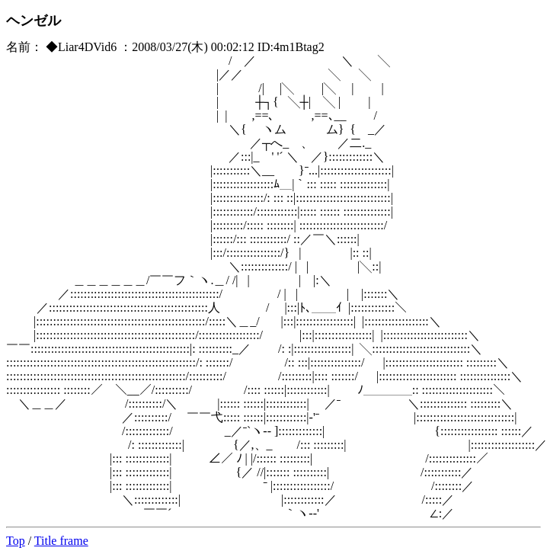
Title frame (61, 540)
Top (15, 540)
